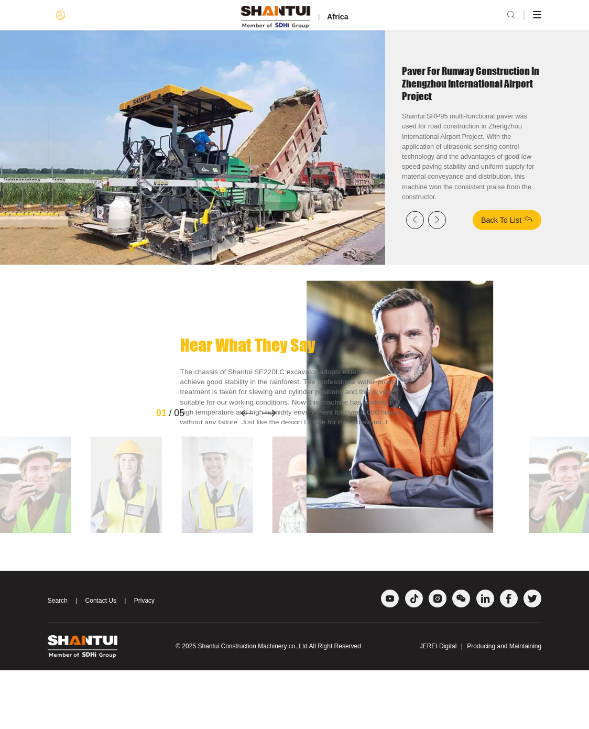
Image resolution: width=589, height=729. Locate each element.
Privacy (144, 659)
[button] (246, 472)
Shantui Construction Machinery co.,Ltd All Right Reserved (279, 705)
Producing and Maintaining (504, 705)
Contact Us (100, 659)
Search (58, 659)
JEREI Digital (438, 705)
